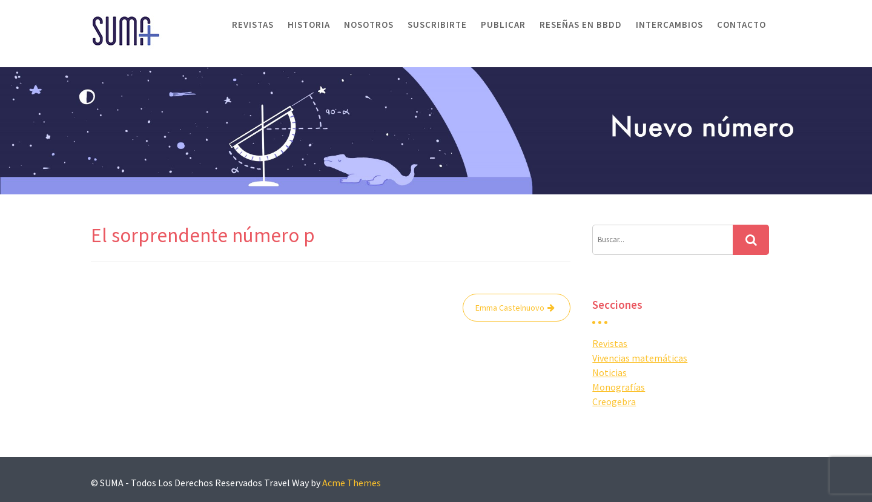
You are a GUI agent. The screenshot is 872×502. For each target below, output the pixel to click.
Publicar (503, 24)
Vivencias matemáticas (639, 358)
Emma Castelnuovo (509, 307)
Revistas (253, 24)
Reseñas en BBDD (581, 24)
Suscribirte (437, 24)
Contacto (741, 24)
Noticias (609, 372)
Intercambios (669, 24)
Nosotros (369, 24)
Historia (309, 24)
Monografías (618, 387)
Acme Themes (351, 483)
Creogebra (614, 401)
